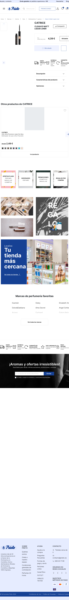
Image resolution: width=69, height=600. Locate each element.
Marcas (9, 19)
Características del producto (46, 80)
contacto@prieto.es (60, 558)
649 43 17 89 (59, 561)
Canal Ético (41, 572)
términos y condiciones (35, 377)
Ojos (23, 19)
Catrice (17, 19)
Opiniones (40, 86)
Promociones (48, 8)
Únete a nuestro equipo (24, 559)
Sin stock (46, 48)
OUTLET (40, 575)
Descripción (40, 74)
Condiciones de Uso (35, 594)
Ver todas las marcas (34, 322)
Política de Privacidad (49, 594)
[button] (67, 9)
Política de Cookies (63, 594)
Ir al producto (34, 154)
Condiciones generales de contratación (26, 567)
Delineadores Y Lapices (35, 19)
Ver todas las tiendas (12, 274)
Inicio (2, 19)
